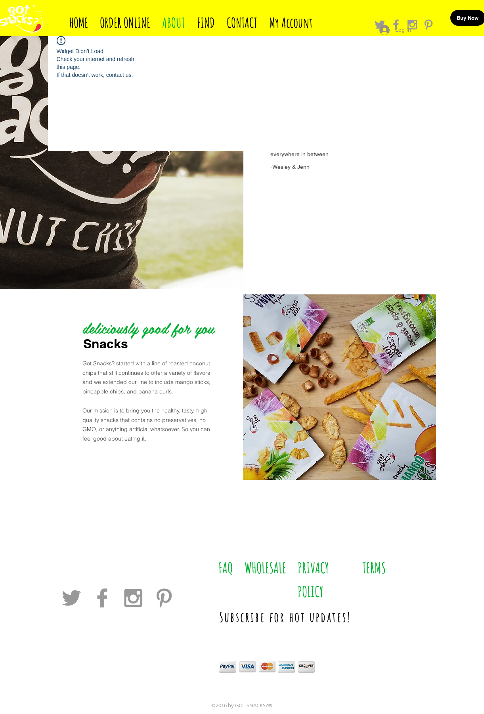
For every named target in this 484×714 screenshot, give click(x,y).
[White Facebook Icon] (211, 683)
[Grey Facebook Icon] (102, 598)
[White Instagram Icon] (272, 683)
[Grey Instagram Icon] (133, 598)
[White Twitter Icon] (257, 683)
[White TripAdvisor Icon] (226, 683)
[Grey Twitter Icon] (71, 598)
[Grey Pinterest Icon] (428, 24)
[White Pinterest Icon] (242, 683)
